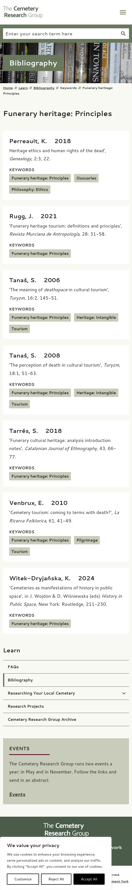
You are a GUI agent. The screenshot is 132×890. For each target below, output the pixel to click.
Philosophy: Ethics (29, 189)
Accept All (89, 879)
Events (17, 794)
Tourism (19, 328)
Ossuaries (86, 178)
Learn (23, 87)
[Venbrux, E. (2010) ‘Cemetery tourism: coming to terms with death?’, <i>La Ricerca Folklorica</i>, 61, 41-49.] (38, 503)
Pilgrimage (87, 540)
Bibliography (43, 87)
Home (8, 87)
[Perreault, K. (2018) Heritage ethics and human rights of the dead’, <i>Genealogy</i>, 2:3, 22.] (40, 141)
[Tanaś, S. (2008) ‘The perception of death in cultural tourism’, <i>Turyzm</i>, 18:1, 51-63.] (34, 355)
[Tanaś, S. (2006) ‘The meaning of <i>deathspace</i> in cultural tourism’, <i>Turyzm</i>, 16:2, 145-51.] (34, 280)
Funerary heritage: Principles (40, 178)
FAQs (13, 667)
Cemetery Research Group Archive (42, 719)
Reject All (56, 879)
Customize (23, 879)
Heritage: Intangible (96, 317)
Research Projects (26, 706)
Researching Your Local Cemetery (41, 693)
